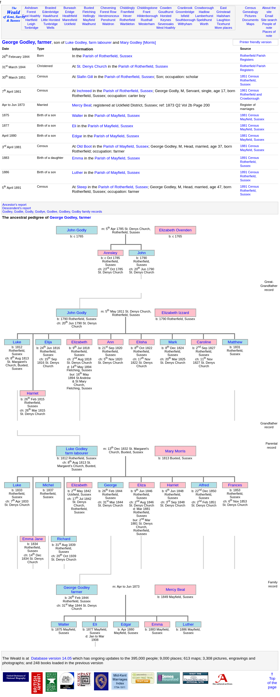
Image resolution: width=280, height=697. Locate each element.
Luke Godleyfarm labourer (76, 451)
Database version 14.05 (51, 658)
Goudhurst (165, 12)
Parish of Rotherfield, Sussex (107, 56)
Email (269, 16)
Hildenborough (147, 16)
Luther (77, 172)
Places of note (269, 33)
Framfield (127, 12)
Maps (250, 24)
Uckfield (70, 24)
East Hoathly (31, 16)
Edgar (77, 136)
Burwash (69, 7)
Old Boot (84, 146)
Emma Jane (32, 539)
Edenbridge (50, 12)
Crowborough (204, 7)
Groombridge (185, 12)
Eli (74, 126)
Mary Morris (175, 451)
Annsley (110, 253)
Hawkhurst (50, 16)
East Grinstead (223, 10)
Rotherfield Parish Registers (252, 57)
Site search (269, 20)
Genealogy (250, 12)
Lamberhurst (204, 16)
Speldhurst (204, 20)
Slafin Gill (85, 77)
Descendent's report (16, 208)
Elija (48, 342)
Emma (77, 158)
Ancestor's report (14, 204)
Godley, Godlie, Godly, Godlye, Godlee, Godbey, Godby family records (52, 211)
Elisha (141, 342)
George (110, 485)
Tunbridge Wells (50, 26)
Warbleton (127, 24)
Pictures (250, 16)
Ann (110, 342)
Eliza (142, 485)
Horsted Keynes (165, 18)
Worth (204, 24)
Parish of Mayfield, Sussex (117, 115)
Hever (127, 16)
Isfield (185, 16)
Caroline (204, 342)
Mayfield (89, 20)
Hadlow (204, 12)
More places (223, 27)
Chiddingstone (147, 7)
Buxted (89, 7)
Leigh (31, 24)
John (142, 253)
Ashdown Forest (31, 10)
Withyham (185, 24)
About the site (269, 10)
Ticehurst (223, 24)
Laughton (223, 20)
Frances (235, 485)
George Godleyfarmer (77, 589)
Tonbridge (31, 27)
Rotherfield (127, 20)
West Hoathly (165, 27)
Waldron (108, 24)
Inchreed (84, 91)
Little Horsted (50, 20)
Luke (17, 342)
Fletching (88, 12)
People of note (269, 26)
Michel (48, 485)
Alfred (204, 485)
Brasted (50, 7)
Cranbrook (185, 7)
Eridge (69, 12)
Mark (172, 342)
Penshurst (108, 20)
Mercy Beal (81, 105)
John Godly (76, 230)
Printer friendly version (256, 42)
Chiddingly (127, 7)
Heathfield (70, 16)
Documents (250, 20)
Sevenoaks (166, 24)
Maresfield (69, 20)
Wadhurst (89, 24)
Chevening (108, 7)
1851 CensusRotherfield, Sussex (249, 80)
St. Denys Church (92, 66)
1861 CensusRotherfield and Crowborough (251, 94)
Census (250, 7)
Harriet (32, 393)
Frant (146, 12)
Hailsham (223, 16)
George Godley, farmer (27, 42)
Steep (82, 187)
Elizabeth (79, 342)
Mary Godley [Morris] (138, 42)
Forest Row (108, 12)
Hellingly (89, 16)
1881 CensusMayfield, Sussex (252, 117)
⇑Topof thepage (272, 680)
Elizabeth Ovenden (175, 230)
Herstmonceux (109, 16)
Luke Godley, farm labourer (88, 42)
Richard (63, 539)
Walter (77, 115)
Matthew (235, 342)
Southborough (185, 20)
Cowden (166, 7)
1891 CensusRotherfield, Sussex (249, 161)
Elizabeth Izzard (175, 313)
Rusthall (146, 20)
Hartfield (31, 20)
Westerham (146, 24)
